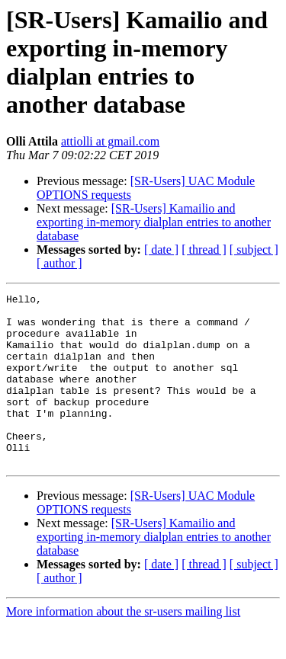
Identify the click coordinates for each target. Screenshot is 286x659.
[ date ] (161, 249)
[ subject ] (254, 249)
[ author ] (59, 263)
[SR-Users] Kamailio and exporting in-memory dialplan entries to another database (154, 222)
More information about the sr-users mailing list (123, 645)
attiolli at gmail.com (110, 141)
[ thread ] (204, 249)
